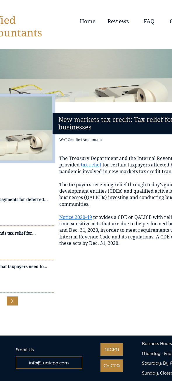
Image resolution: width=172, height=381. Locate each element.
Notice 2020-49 (75, 217)
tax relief (91, 165)
